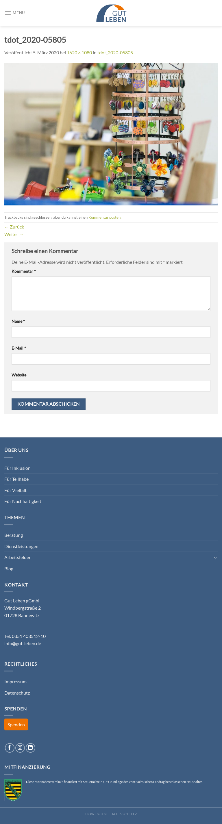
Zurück (14, 226)
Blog (8, 568)
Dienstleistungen (21, 546)
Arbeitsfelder (17, 557)
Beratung (13, 535)
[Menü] (14, 13)
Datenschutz (17, 692)
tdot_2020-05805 (115, 52)
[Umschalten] (215, 557)
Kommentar (24, 271)
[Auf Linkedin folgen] (30, 748)
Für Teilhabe (16, 479)
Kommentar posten (104, 217)
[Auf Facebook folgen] (9, 748)
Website (19, 374)
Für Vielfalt (15, 490)
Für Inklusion (17, 468)
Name (18, 321)
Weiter (14, 234)
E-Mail (19, 348)
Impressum (15, 681)
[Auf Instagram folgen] (20, 748)
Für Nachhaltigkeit (22, 501)
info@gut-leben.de (22, 643)
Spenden (16, 724)
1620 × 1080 (79, 52)
